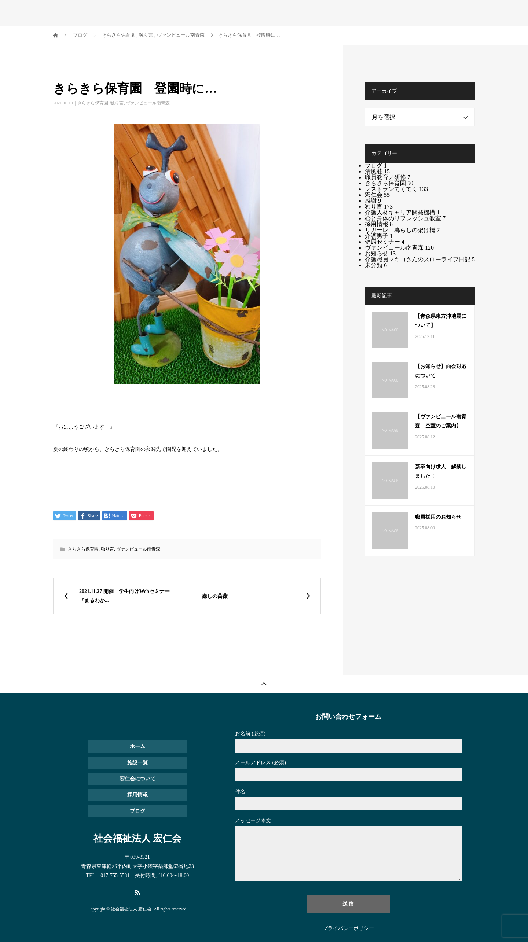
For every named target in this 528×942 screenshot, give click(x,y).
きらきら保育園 (92, 103)
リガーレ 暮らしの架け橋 (402, 230)
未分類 (376, 265)
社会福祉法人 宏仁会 (97, 12)
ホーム (241, 13)
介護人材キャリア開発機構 (402, 212)
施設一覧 (271, 13)
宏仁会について (345, 13)
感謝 (373, 201)
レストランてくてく (396, 189)
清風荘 (377, 171)
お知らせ (387, 13)
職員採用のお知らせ (438, 517)
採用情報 (304, 13)
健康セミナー (384, 242)
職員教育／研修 (387, 177)
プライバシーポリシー (348, 928)
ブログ (417, 13)
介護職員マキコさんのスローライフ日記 (420, 259)
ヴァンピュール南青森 (148, 103)
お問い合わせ (452, 13)
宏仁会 (377, 195)
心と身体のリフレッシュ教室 (405, 218)
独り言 (117, 103)
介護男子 (379, 236)
